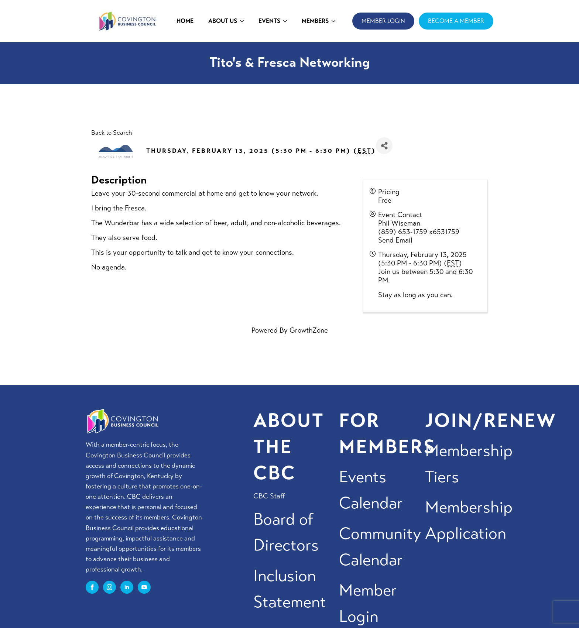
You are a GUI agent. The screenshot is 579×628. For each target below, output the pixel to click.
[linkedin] (126, 587)
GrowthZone (309, 330)
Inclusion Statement (289, 589)
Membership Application (469, 520)
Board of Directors (286, 532)
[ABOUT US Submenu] (244, 21)
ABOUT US (222, 20)
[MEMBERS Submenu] (336, 21)
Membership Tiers (469, 464)
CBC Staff (269, 496)
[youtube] (144, 587)
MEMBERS (315, 20)
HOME (185, 20)
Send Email (395, 240)
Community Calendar (380, 547)
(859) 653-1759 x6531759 (418, 231)
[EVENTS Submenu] (287, 21)
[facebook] (92, 587)
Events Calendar (371, 490)
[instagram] (109, 587)
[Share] (384, 145)
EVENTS (269, 20)
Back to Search (111, 133)
